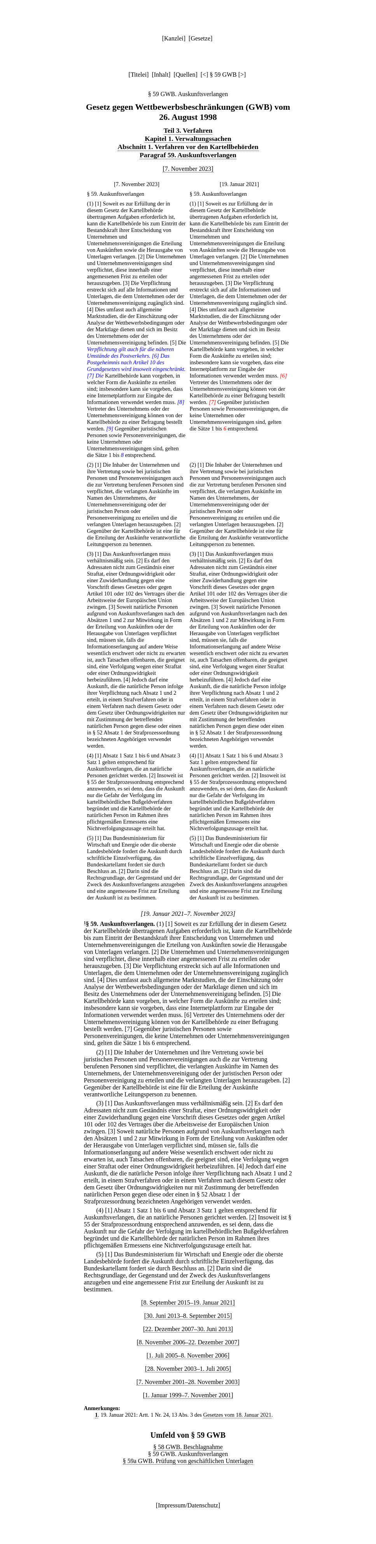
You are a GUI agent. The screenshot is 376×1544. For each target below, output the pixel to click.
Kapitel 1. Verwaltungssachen (188, 138)
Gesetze (200, 38)
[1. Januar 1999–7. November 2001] (188, 1395)
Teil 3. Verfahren (188, 130)
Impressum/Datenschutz (188, 1505)
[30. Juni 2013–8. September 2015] (188, 1315)
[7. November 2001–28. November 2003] (188, 1382)
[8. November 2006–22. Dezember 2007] (188, 1342)
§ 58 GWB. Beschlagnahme (188, 1447)
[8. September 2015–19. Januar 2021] (188, 1302)
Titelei (139, 74)
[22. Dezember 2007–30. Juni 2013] (188, 1329)
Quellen (186, 74)
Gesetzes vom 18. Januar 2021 (237, 1415)
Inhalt (161, 74)
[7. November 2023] (188, 168)
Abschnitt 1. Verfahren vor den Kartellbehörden (188, 147)
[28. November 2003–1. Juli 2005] (188, 1368)
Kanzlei (174, 38)
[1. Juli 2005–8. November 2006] (188, 1355)
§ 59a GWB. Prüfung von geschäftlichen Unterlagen (188, 1461)
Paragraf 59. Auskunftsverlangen (188, 155)
